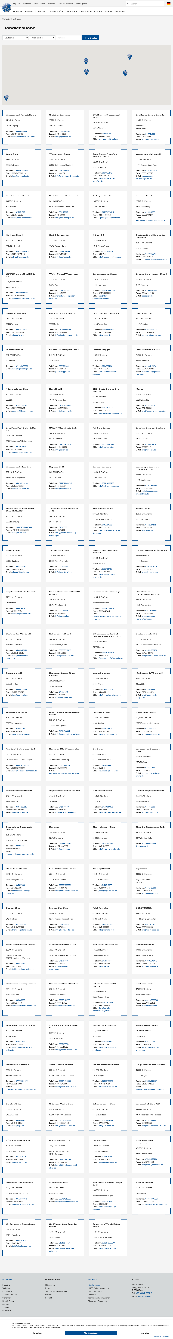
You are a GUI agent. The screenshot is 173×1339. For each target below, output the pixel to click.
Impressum (166, 1336)
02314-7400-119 (22, 251)
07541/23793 (21, 1156)
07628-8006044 (108, 1243)
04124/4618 (63, 692)
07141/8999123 (108, 483)
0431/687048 (107, 807)
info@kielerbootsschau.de (110, 812)
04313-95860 (150, 888)
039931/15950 (21, 650)
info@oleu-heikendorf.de (109, 849)
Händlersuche (94, 1285)
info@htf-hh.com (19, 533)
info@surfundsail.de (63, 257)
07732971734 (107, 1120)
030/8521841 (107, 366)
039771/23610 (107, 1002)
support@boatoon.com (151, 335)
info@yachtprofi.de (63, 572)
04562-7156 (150, 767)
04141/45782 (21, 608)
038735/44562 (151, 610)
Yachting (28, 11)
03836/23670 (107, 1081)
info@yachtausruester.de (66, 1049)
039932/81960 (108, 652)
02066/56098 (150, 444)
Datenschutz (157, 1336)
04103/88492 (64, 566)
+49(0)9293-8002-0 (144, 1293)
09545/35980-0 (22, 170)
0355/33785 (107, 569)
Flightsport (41, 11)
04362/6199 (20, 885)
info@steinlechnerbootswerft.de (20, 854)
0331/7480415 (151, 254)
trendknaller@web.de (108, 1162)
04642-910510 (21, 1120)
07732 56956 (150, 1120)
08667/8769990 (65, 1081)
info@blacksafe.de (149, 1005)
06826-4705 (20, 728)
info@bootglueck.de (63, 697)
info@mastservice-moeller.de (67, 734)
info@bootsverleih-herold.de (24, 136)
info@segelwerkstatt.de (22, 613)
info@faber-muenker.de (65, 812)
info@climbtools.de (63, 411)
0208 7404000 (65, 405)
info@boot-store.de (150, 139)
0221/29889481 (22, 405)
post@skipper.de (62, 371)
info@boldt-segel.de (150, 930)
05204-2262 (64, 170)
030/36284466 (65, 329)
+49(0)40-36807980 (24, 527)
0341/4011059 (21, 131)
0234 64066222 (22, 292)
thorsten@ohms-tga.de (22, 930)
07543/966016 (21, 1199)
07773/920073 (22, 1081)
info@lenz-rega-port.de (22, 452)
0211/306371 (21, 446)
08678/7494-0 (151, 961)
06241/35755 (64, 290)
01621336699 (21, 924)
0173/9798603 (64, 731)
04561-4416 (106, 765)
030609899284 (151, 329)
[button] (86, 72)
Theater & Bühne (57, 11)
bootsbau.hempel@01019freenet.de (64, 773)
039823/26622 (65, 650)
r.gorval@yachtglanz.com (109, 217)
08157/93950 (64, 924)
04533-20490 (21, 689)
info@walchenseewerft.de (66, 1201)
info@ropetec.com (63, 488)
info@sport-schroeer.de (22, 217)
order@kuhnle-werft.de (65, 655)
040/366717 (63, 527)
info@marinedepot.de (64, 217)
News (47, 1288)
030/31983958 (108, 329)
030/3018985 (64, 366)
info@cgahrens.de (63, 136)
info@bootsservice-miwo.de (154, 655)
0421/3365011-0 (65, 483)
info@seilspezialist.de (108, 734)
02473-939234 (151, 650)
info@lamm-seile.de (20, 176)
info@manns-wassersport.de (154, 411)
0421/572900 (21, 329)
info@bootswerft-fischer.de (24, 1005)
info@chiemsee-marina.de (66, 1125)
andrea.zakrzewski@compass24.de (150, 220)
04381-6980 (150, 807)
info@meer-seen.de (20, 488)
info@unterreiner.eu (150, 966)
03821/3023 (150, 924)
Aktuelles (27, 3)
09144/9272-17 (151, 290)
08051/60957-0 (65, 1120)
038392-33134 (64, 1243)
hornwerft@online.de (108, 1086)
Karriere (51, 3)
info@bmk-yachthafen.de (152, 1164)
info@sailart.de (61, 450)
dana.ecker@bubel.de (21, 734)
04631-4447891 (151, 1199)
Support (16, 3)
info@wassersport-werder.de (111, 257)
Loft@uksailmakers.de (21, 1246)
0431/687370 (64, 807)
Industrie (17, 11)
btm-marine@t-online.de (109, 139)
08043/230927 (65, 1199)
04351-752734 (108, 961)
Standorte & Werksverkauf (56, 1291)
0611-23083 (63, 212)
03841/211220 (107, 689)
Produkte (7, 1279)
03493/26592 (107, 133)
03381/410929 (151, 170)
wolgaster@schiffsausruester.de (150, 1089)
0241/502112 (107, 728)
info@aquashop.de (150, 893)
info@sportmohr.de (20, 695)
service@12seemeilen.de (22, 411)
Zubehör (108, 11)
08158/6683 (20, 1000)
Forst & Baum (85, 11)
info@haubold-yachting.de (66, 335)
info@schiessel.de (106, 1125)
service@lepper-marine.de (23, 298)
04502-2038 (150, 728)
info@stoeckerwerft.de (65, 1005)
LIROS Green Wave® (96, 1291)
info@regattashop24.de (22, 369)
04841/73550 (21, 1041)
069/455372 (107, 173)
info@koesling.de (19, 1162)
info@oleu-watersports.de (66, 890)
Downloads (92, 1294)
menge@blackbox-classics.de (154, 1204)
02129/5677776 (22, 366)
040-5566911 (64, 610)
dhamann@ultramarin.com (23, 1204)
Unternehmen (39, 3)
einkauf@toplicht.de (20, 572)
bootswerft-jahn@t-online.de (154, 259)
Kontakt (48, 1298)
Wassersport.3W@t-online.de (111, 658)
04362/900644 (65, 885)
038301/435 (107, 1201)
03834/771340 (65, 1044)
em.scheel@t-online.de (108, 771)
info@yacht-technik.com (65, 1086)
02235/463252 (65, 444)
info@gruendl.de (62, 616)
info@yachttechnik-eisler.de (154, 1125)
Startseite (6, 19)
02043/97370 (150, 366)
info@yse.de (104, 966)
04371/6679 (63, 961)
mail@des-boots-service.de (110, 413)
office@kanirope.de (20, 257)
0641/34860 (150, 134)
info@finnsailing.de (150, 572)
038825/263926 (22, 765)
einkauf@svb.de (19, 335)
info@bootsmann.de (107, 1248)
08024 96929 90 (151, 1000)
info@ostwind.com (150, 812)
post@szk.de (147, 296)
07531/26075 (107, 1156)
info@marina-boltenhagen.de (24, 771)
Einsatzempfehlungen (97, 1301)
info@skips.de (18, 1125)
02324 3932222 (108, 290)
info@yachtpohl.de (20, 812)
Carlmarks (119, 11)
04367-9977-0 (108, 885)
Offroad (97, 11)
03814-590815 (21, 807)
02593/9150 (150, 212)
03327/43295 (64, 251)
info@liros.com (144, 1296)
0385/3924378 (151, 566)
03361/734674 (108, 608)
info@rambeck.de (62, 849)
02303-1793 (20, 212)
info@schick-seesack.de (109, 486)
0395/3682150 (64, 765)
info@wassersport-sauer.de (67, 176)
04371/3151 (20, 963)
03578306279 (107, 407)
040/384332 (107, 525)
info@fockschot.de (106, 447)
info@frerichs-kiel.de (108, 930)
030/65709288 (22, 483)
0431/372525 (107, 924)
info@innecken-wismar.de (110, 695)
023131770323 (108, 212)
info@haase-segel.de (151, 734)
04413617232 (150, 525)
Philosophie (50, 1285)
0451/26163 (150, 689)
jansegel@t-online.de (108, 890)
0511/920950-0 (65, 131)
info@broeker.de (149, 450)
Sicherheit (72, 11)
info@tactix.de (105, 335)
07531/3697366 (65, 1159)
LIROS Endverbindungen (98, 1288)
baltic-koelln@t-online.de (23, 969)
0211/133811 (150, 405)
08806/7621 (20, 846)
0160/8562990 (108, 444)
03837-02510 (150, 1041)
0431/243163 (107, 843)
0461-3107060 (21, 1240)
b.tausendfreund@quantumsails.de (21, 1089)
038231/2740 (107, 1041)
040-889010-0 (21, 566)
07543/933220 (151, 1159)
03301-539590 (151, 485)
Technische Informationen (99, 1298)
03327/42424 (107, 251)
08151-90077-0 (65, 843)
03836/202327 (151, 1081)
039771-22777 (64, 1000)
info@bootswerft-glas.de (66, 930)
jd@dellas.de (147, 530)
